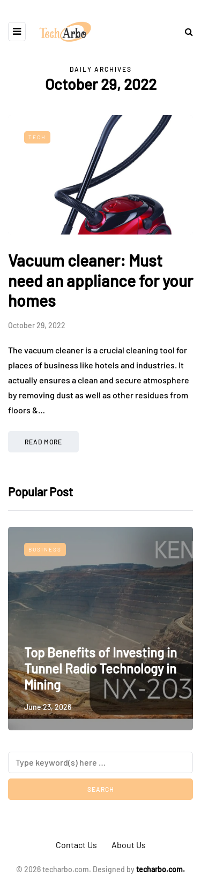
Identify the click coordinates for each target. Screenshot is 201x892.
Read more (43, 441)
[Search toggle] (185, 31)
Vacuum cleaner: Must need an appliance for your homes (100, 280)
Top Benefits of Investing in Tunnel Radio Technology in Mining (100, 668)
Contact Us (76, 845)
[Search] (100, 762)
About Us (128, 845)
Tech (37, 137)
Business (45, 549)
